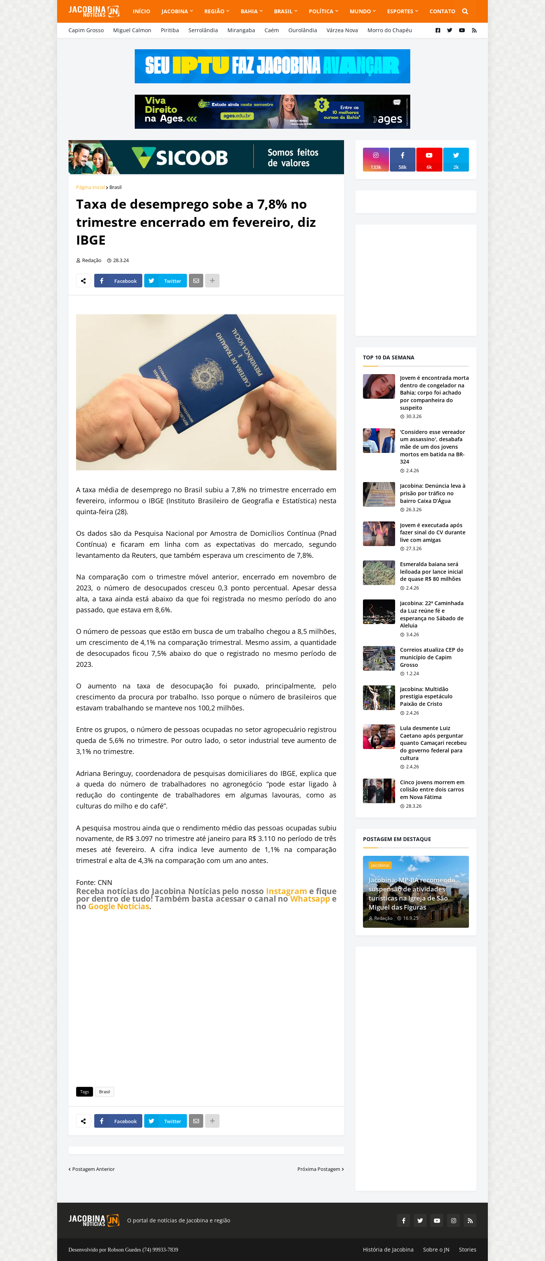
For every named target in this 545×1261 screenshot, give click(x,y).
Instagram (286, 891)
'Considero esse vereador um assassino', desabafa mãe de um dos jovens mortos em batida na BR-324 (432, 446)
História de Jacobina (388, 1249)
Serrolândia (203, 30)
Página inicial (90, 187)
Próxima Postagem (318, 1169)
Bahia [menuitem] (249, 11)
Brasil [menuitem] (283, 11)
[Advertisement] (206, 997)
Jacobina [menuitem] (175, 11)
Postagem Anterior (93, 1169)
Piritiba (170, 30)
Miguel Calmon (132, 30)
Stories (467, 1249)
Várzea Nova (342, 30)
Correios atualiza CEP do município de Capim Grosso (432, 657)
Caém (272, 30)
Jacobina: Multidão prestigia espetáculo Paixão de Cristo (426, 696)
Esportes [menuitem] (400, 11)
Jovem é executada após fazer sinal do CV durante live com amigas (433, 532)
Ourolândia (302, 30)
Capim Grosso (86, 30)
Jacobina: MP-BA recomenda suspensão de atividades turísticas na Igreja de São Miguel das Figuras (412, 893)
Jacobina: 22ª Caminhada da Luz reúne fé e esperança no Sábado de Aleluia (432, 614)
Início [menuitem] (141, 11)
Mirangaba (241, 30)
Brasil (115, 187)
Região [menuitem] (214, 11)
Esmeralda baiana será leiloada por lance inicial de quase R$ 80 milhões (431, 571)
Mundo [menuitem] (360, 11)
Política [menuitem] (321, 11)
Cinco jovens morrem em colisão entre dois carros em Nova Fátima (432, 790)
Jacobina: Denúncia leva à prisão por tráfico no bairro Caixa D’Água (433, 493)
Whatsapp (310, 898)
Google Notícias (118, 906)
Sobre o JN (436, 1249)
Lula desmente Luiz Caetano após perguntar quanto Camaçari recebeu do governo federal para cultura (433, 742)
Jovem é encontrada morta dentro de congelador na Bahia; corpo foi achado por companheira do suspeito (434, 392)
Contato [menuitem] (442, 11)
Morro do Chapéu (389, 30)
